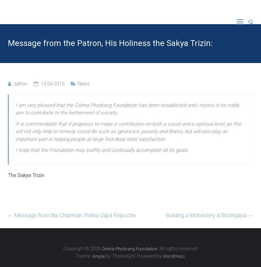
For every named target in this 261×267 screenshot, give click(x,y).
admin (21, 84)
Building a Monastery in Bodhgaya (209, 215)
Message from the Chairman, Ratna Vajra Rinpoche (72, 215)
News (83, 84)
